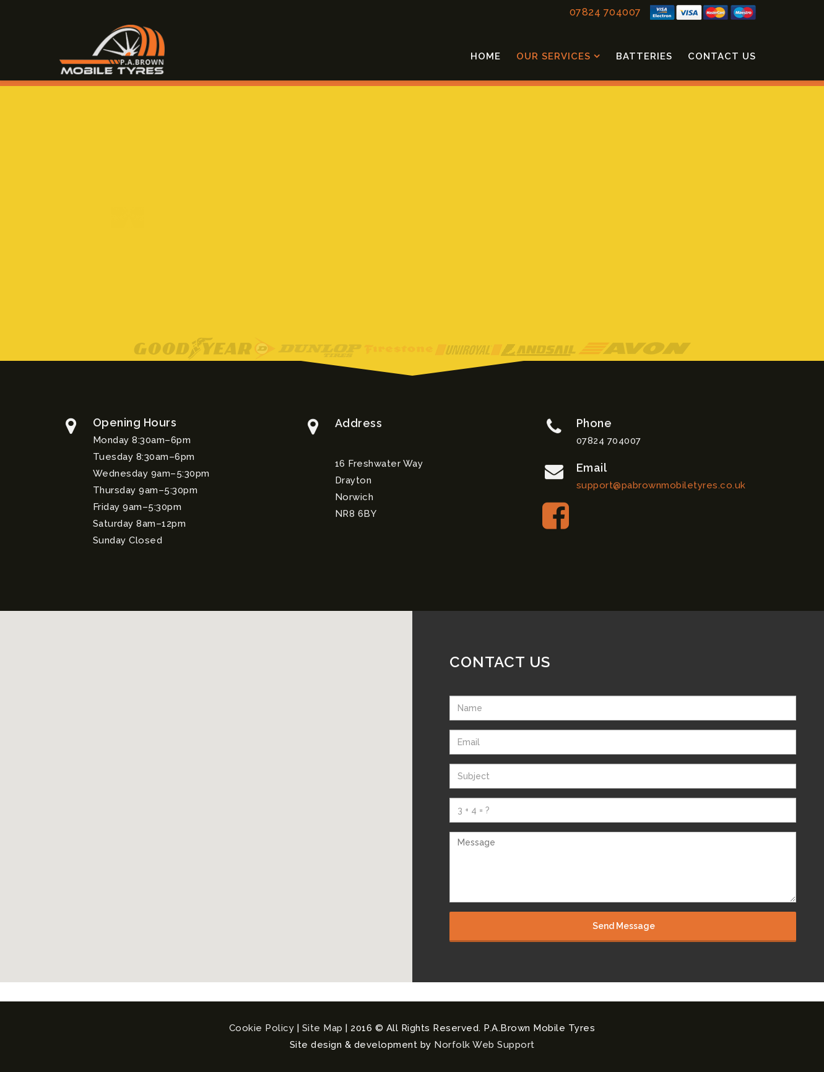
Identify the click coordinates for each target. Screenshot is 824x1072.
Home (486, 56)
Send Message (623, 926)
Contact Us (722, 56)
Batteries (644, 56)
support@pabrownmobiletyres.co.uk (661, 487)
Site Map (322, 1028)
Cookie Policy (262, 1028)
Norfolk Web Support (484, 1044)
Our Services (553, 56)
